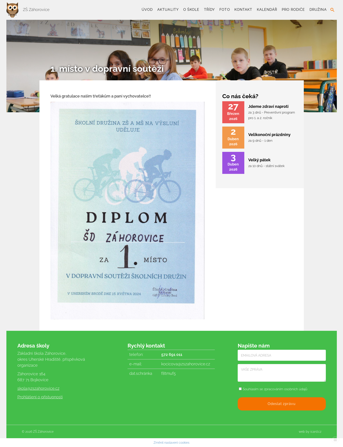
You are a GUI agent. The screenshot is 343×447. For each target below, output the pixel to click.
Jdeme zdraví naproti (268, 106)
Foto (224, 9)
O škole (191, 9)
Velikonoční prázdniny (269, 134)
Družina (318, 9)
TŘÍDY (209, 9)
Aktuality (168, 9)
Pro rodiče (293, 9)
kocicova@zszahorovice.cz (185, 364)
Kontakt (243, 9)
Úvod (147, 9)
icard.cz (315, 431)
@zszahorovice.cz (43, 388)
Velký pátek (259, 160)
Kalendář (267, 9)
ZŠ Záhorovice (28, 9)
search (332, 10)
